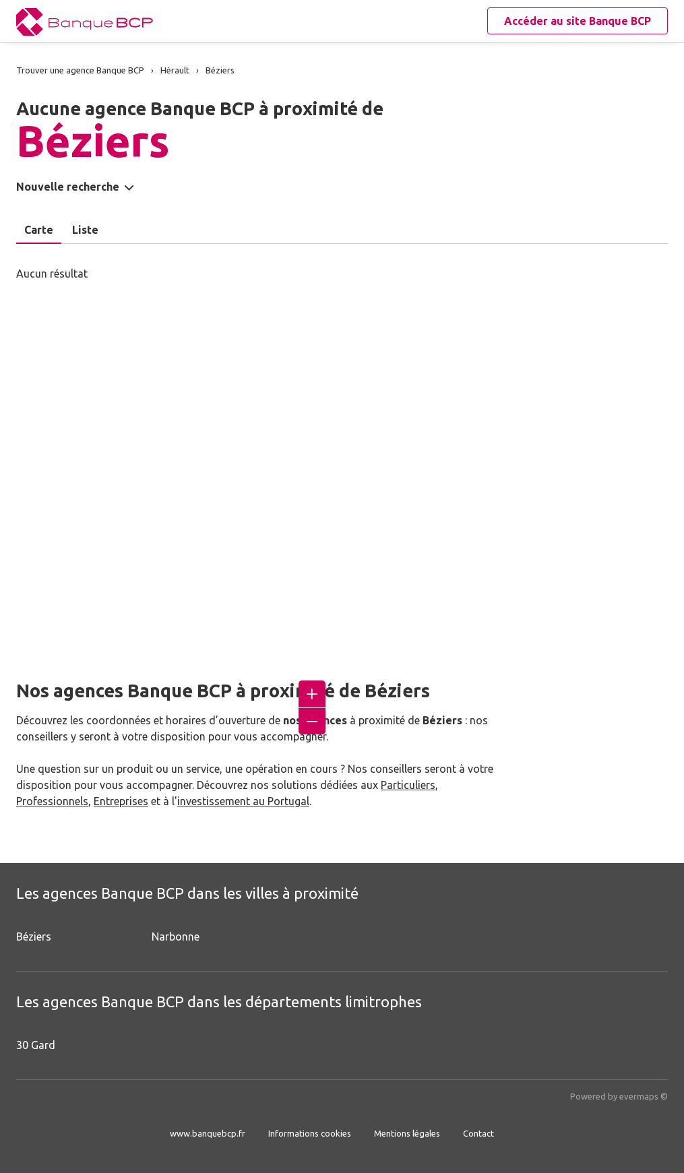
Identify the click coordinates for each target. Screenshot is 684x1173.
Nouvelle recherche (67, 187)
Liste (85, 230)
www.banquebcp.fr (207, 1133)
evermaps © (643, 1096)
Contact (478, 1133)
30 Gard (35, 1045)
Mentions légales (407, 1133)
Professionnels (52, 801)
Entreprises (121, 801)
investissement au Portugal (243, 801)
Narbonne (175, 936)
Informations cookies (309, 1133)
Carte (38, 230)
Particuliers (408, 785)
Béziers (33, 936)
